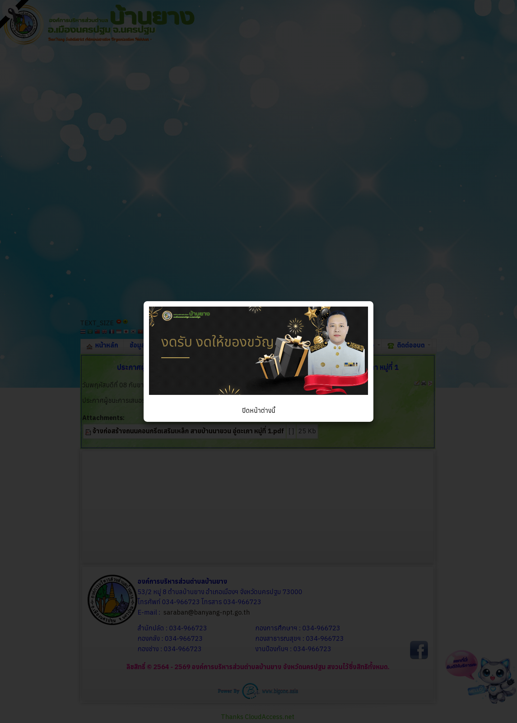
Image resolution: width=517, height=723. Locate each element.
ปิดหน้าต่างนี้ (258, 410)
